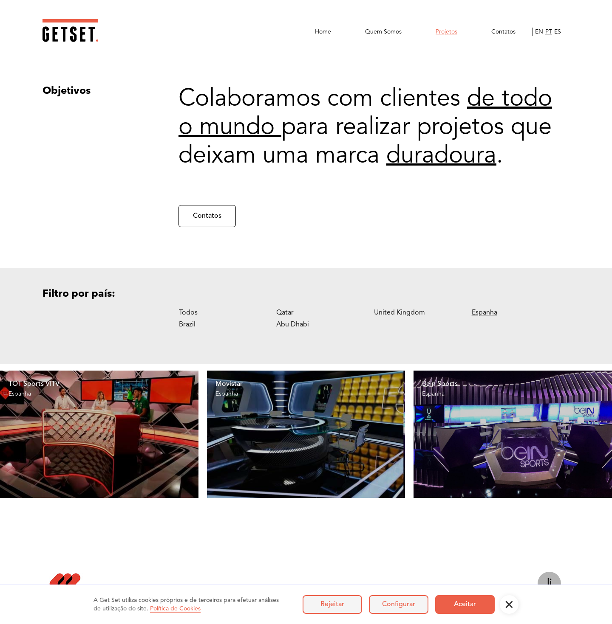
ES (557, 32)
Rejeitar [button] (332, 604)
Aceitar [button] (465, 604)
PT (548, 32)
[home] (70, 30)
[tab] (228, 313)
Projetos (446, 32)
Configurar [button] (398, 604)
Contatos (503, 32)
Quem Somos (383, 32)
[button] (509, 604)
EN (539, 32)
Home (323, 32)
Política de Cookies (175, 609)
